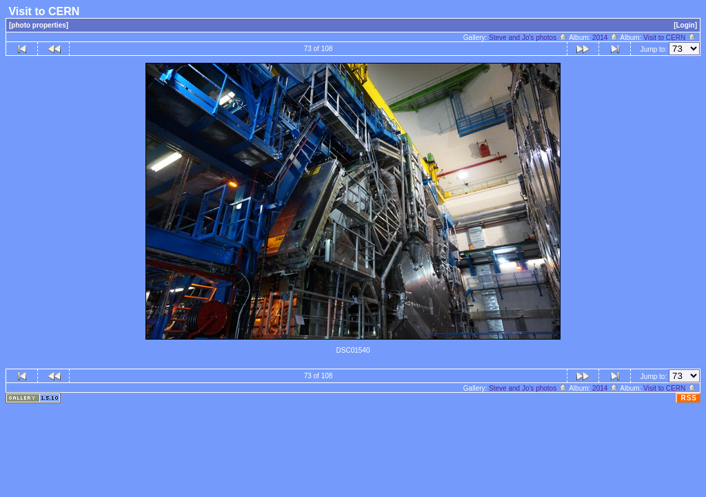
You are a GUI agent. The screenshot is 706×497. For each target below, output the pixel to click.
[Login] (685, 25)
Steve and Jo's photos (528, 37)
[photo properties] (38, 25)
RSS (688, 398)
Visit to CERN (669, 37)
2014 (605, 37)
